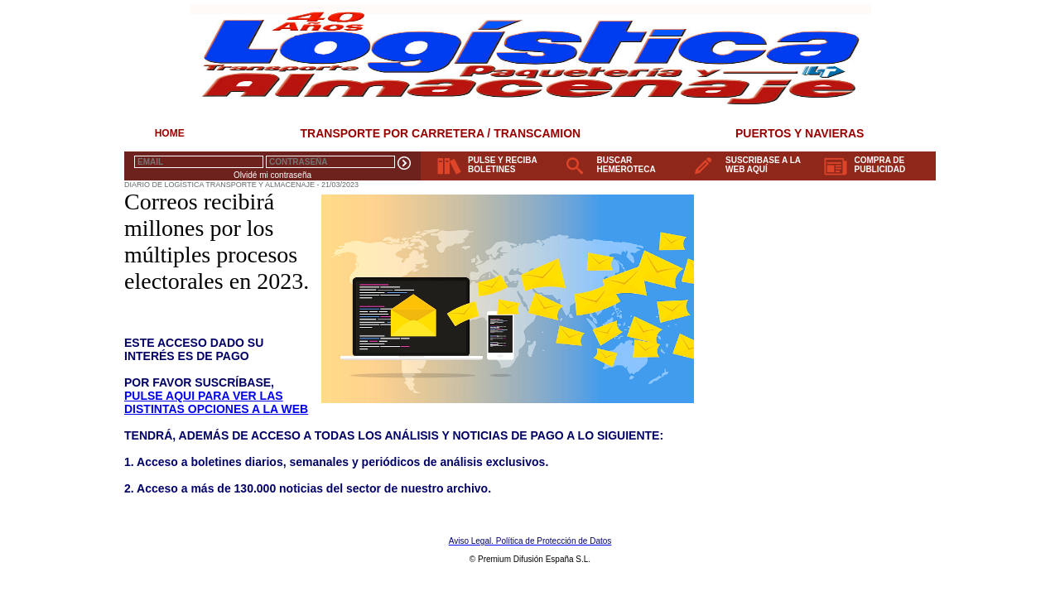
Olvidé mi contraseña (272, 175)
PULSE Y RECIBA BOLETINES (502, 165)
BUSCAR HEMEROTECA (626, 165)
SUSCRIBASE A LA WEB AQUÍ (763, 165)
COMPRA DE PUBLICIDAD (880, 165)
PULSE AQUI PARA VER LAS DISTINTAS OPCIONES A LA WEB (216, 402)
